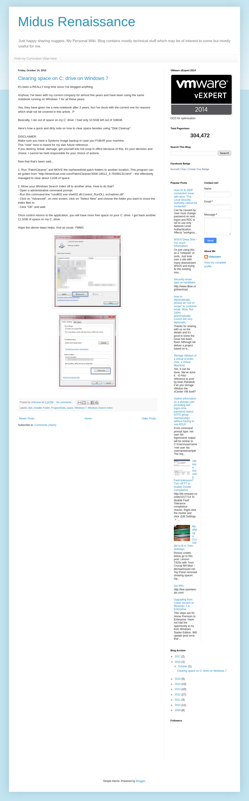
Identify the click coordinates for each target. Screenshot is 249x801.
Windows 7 (81, 407)
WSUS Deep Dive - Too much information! (185, 243)
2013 (178, 689)
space (70, 407)
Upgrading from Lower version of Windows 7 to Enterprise (184, 604)
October (183, 666)
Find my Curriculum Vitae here (35, 58)
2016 (178, 661)
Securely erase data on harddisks (184, 281)
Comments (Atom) (45, 425)
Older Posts (149, 418)
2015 (178, 678)
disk (30, 407)
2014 (178, 684)
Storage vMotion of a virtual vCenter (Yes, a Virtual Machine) (185, 360)
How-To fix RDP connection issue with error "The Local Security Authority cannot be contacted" (185, 198)
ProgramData (58, 407)
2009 (178, 710)
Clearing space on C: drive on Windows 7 (63, 78)
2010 (178, 705)
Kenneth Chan (178, 169)
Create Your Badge (198, 169)
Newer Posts (26, 418)
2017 (178, 656)
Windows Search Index (100, 407)
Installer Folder (42, 407)
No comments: (65, 402)
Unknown (215, 256)
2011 (178, 699)
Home (88, 418)
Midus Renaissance (76, 21)
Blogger (140, 781)
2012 (178, 694)
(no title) (178, 585)
